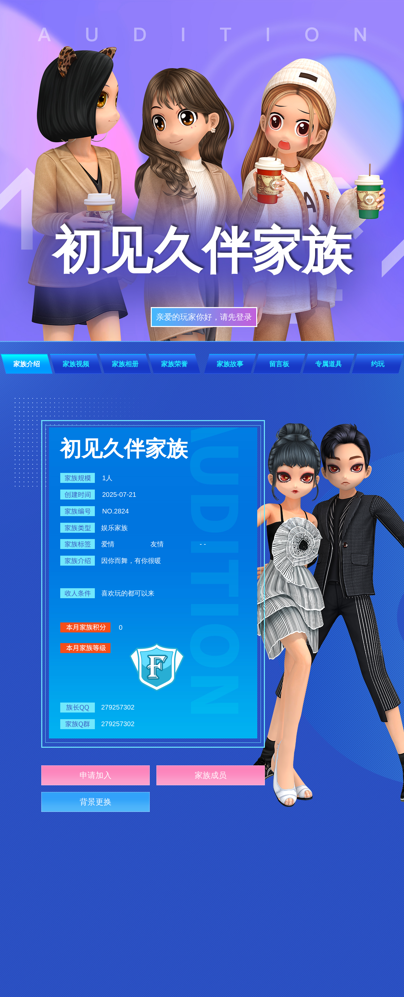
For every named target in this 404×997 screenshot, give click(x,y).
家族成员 (211, 775)
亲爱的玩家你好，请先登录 (204, 316)
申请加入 (95, 775)
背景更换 (95, 801)
